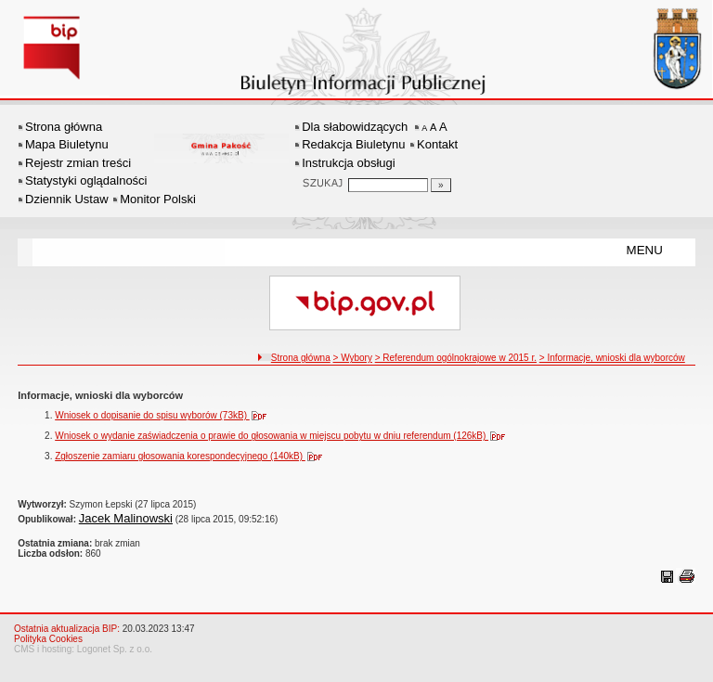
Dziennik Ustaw (67, 199)
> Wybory (352, 358)
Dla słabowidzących (355, 127)
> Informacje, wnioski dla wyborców (612, 358)
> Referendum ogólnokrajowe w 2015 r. (456, 358)
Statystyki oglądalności (86, 180)
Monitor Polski (158, 199)
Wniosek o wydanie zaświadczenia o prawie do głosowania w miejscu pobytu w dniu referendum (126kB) (284, 436)
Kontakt (437, 144)
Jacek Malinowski (126, 518)
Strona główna (63, 127)
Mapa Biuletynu (67, 144)
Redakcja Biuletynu (353, 144)
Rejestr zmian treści (78, 163)
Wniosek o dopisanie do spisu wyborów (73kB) (165, 415)
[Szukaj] (441, 185)
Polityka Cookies (48, 639)
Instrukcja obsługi (348, 163)
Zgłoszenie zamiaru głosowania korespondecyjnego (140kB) (193, 456)
